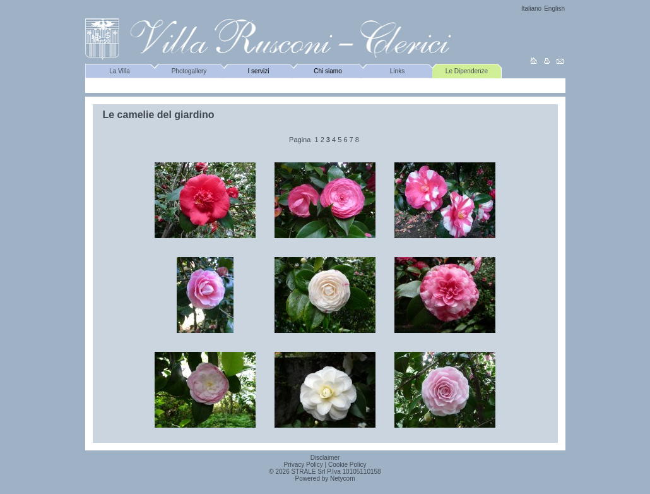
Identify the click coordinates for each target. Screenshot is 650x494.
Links (397, 71)
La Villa (119, 71)
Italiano (531, 8)
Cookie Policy (347, 464)
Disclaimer (325, 457)
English (554, 8)
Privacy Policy (303, 464)
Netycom (342, 478)
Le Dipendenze (467, 71)
